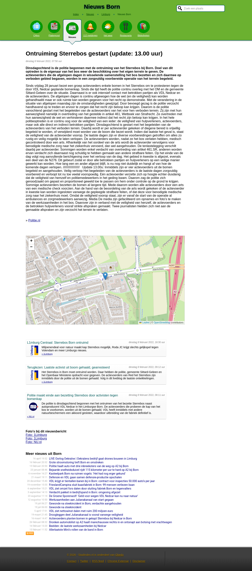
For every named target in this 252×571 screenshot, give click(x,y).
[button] (105, 276)
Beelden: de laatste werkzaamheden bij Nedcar (77, 526)
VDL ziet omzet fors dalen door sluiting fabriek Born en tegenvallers (90, 488)
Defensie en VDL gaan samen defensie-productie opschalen (85, 477)
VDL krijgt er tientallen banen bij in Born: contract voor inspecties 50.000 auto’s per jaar (102, 481)
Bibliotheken (143, 28)
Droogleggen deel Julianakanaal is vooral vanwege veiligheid (86, 514)
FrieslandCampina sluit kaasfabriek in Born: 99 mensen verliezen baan (91, 484)
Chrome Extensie (118, 561)
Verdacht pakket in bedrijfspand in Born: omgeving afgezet (84, 492)
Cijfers (36, 28)
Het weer (108, 28)
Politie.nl (34, 220)
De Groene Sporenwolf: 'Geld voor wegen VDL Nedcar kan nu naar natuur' (93, 496)
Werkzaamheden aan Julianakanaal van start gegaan (81, 499)
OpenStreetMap (162, 322)
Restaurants (126, 28)
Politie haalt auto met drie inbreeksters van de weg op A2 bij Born (89, 466)
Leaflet (144, 322)
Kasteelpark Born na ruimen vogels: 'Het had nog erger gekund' (87, 473)
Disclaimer (138, 561)
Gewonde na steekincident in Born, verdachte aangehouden (85, 503)
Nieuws (72, 32)
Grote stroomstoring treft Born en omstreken (76, 462)
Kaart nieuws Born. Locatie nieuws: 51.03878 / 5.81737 (104, 280)
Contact (71, 561)
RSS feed (98, 561)
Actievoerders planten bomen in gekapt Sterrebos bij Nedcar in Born (90, 518)
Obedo (119, 554)
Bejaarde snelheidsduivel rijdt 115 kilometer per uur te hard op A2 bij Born (94, 469)
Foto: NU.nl (34, 442)
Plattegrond (54, 28)
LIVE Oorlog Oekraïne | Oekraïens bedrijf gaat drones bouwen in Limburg (93, 458)
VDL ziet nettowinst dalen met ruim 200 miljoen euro (81, 511)
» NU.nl (30, 416)
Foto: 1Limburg (36, 435)
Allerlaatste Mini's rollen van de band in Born (76, 529)
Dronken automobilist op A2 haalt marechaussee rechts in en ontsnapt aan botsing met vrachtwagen (110, 522)
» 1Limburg (47, 354)
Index (76, 14)
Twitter (84, 561)
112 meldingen (90, 28)
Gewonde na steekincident (65, 507)
